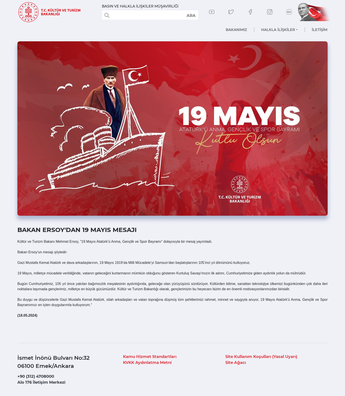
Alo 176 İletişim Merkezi (41, 382)
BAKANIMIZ (236, 30)
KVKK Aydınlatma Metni (147, 362)
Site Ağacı (235, 362)
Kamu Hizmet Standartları (149, 356)
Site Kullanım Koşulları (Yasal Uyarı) (261, 356)
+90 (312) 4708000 (35, 376)
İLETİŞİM (319, 30)
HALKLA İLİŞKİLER (278, 30)
